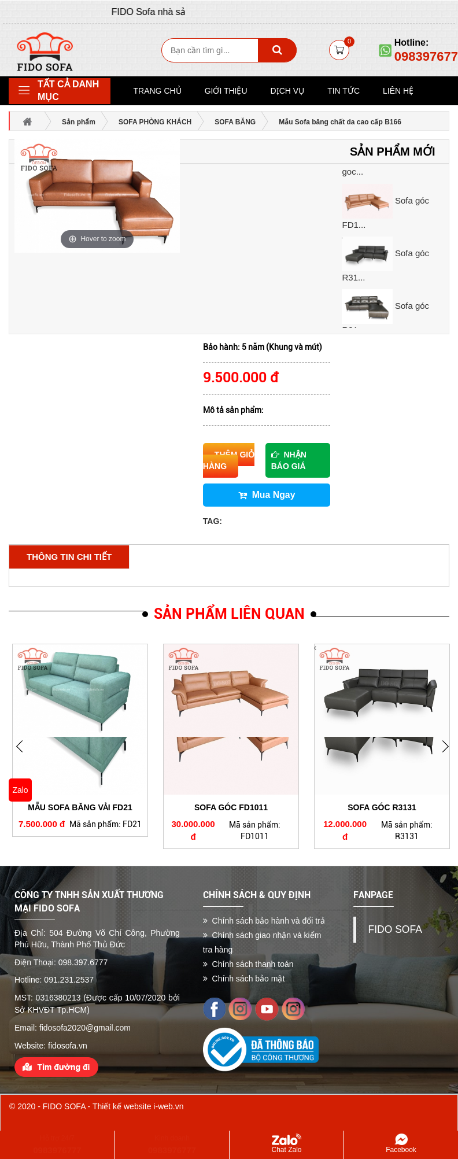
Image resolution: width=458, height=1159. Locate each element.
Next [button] (23, 754)
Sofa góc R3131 (382, 807)
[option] (392, 207)
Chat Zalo (286, 1144)
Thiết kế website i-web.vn (138, 1106)
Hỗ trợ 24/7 (57, 1144)
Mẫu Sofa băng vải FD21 (80, 807)
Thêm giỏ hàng (228, 460)
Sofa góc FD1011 (231, 807)
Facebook (401, 1144)
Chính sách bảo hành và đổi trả (264, 920)
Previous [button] (449, 754)
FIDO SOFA (395, 929)
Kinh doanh (172, 1144)
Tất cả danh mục (68, 90)
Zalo (20, 790)
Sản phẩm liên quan (229, 614)
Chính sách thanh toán (248, 964)
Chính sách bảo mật (244, 978)
